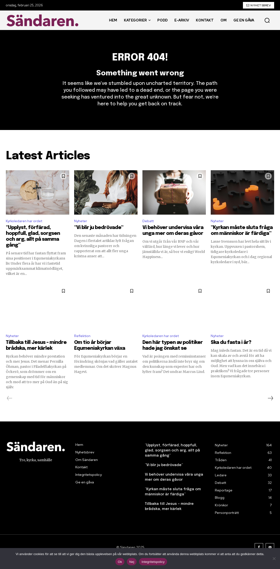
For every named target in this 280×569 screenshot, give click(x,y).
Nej (131, 562)
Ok (120, 562)
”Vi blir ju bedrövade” (98, 235)
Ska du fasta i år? (231, 351)
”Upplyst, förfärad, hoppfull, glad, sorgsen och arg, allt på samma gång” (172, 459)
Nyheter (81, 228)
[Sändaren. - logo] (43, 20)
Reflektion (83, 344)
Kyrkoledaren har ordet (26, 228)
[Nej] (273, 558)
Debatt (149, 228)
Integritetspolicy (153, 562)
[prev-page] (9, 407)
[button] (267, 20)
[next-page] (270, 407)
